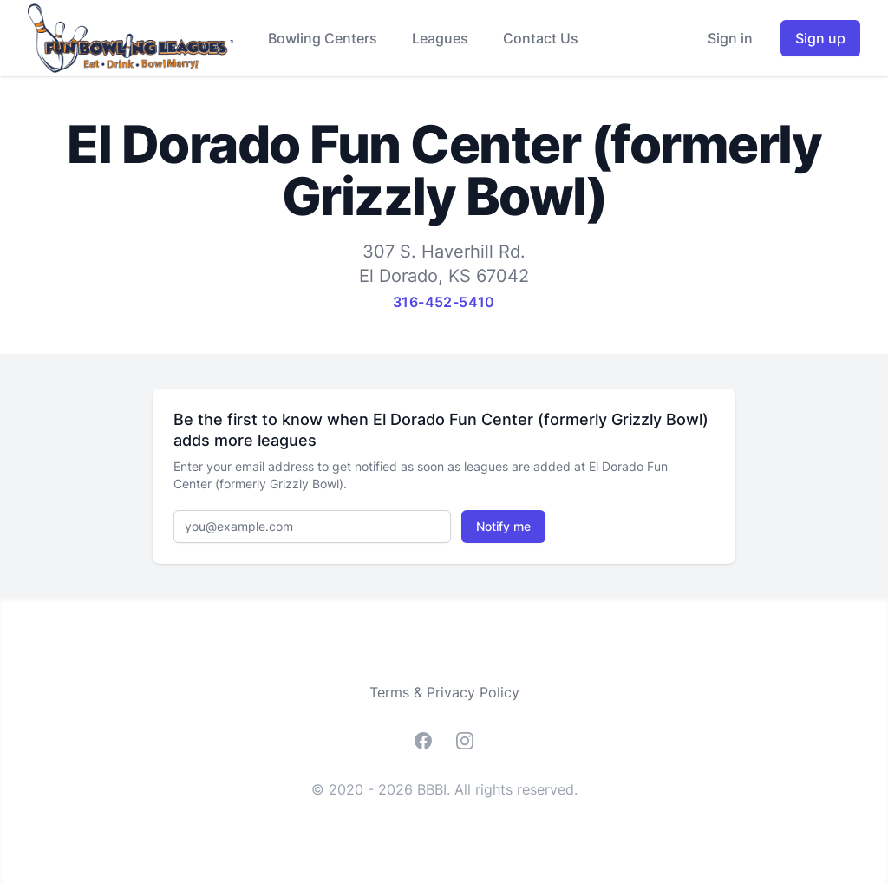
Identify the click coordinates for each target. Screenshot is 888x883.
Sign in (730, 38)
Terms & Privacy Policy (444, 692)
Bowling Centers (322, 38)
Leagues (440, 38)
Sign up (820, 38)
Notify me (503, 526)
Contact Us (540, 38)
